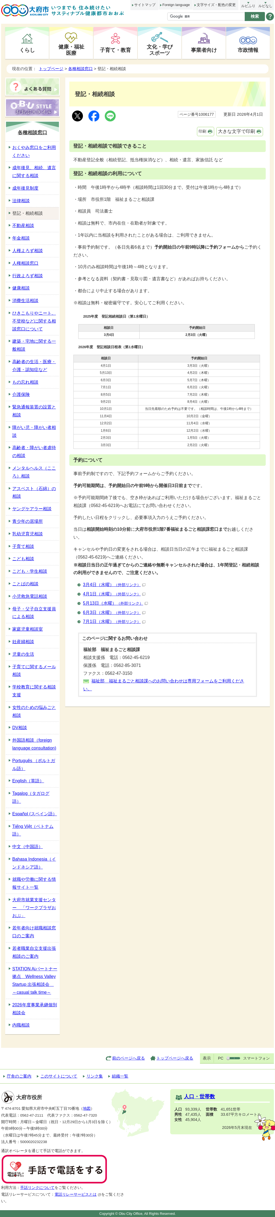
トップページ (51, 68)
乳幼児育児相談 (27, 534)
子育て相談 (23, 546)
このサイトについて (58, 1076)
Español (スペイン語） (34, 814)
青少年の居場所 (27, 521)
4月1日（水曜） (114, 594)
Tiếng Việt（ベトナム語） (32, 830)
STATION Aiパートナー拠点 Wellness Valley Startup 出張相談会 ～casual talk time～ (34, 981)
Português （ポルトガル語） (33, 764)
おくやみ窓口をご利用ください (34, 151)
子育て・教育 (115, 50)
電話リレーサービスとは (78, 1194)
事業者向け (204, 50)
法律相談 (21, 200)
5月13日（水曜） (115, 603)
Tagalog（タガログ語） (30, 797)
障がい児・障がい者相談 (34, 431)
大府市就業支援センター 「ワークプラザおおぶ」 (34, 907)
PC (220, 1058)
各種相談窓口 (80, 68)
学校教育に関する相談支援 (34, 691)
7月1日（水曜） (114, 621)
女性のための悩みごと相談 (34, 711)
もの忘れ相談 (25, 382)
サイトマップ (145, 5)
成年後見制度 (25, 188)
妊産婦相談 (23, 641)
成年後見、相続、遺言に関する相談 (34, 171)
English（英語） (28, 780)
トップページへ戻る (174, 1058)
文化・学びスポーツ (160, 50)
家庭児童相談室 (27, 629)
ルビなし (265, 6)
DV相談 (19, 727)
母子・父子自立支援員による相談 (34, 613)
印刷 (202, 131)
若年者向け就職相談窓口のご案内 (34, 932)
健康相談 (21, 288)
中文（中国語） (27, 846)
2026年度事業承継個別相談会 (34, 1009)
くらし (27, 50)
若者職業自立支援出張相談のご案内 (34, 952)
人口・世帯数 (199, 1096)
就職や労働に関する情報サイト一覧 (34, 883)
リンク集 (94, 1076)
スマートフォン (256, 1058)
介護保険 (21, 394)
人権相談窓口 (25, 263)
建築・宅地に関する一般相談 (34, 345)
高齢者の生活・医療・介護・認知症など (34, 365)
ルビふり (248, 6)
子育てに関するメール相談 (34, 670)
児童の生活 (23, 654)
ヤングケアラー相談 (32, 508)
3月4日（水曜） (114, 584)
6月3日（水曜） (114, 612)
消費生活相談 (25, 300)
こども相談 (23, 558)
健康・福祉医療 (71, 50)
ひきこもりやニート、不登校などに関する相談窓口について (34, 321)
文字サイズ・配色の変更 (216, 5)
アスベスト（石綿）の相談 (34, 492)
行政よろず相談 (27, 275)
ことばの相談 (25, 583)
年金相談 (21, 238)
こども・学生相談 (29, 571)
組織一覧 (120, 1076)
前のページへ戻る (128, 1058)
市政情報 (248, 50)
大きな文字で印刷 (236, 131)
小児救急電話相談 (29, 596)
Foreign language (176, 5)
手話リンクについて (37, 1188)
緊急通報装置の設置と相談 (34, 411)
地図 (87, 1108)
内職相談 (21, 1025)
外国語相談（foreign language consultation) (34, 744)
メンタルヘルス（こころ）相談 (34, 472)
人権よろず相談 (27, 250)
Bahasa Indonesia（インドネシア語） (34, 863)
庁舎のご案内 (19, 1076)
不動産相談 (23, 225)
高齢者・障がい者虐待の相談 (34, 451)
